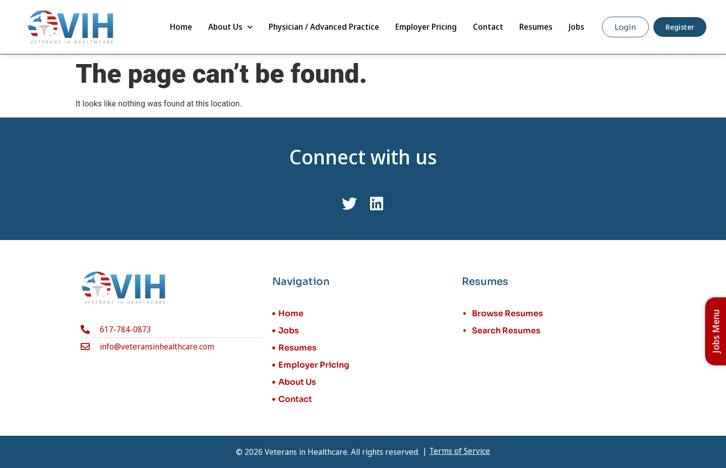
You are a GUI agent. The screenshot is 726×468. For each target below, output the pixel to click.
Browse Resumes (507, 313)
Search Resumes (506, 330)
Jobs (576, 26)
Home (181, 26)
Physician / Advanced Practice (324, 26)
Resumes (536, 26)
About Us (230, 27)
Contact (488, 26)
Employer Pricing (426, 26)
